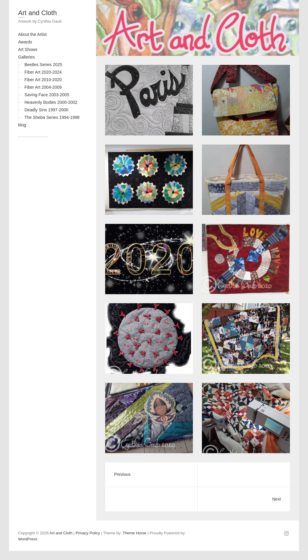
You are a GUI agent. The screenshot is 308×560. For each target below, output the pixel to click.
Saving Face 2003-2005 (46, 94)
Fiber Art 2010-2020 (43, 79)
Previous (122, 474)
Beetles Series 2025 (43, 64)
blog (22, 124)
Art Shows (27, 49)
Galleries (26, 57)
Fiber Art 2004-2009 (43, 87)
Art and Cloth (37, 13)
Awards (25, 42)
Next (276, 499)
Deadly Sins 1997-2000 (46, 109)
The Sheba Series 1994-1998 (52, 117)
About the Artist (32, 34)
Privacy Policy (88, 533)
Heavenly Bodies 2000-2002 (50, 102)
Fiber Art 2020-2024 (43, 72)
